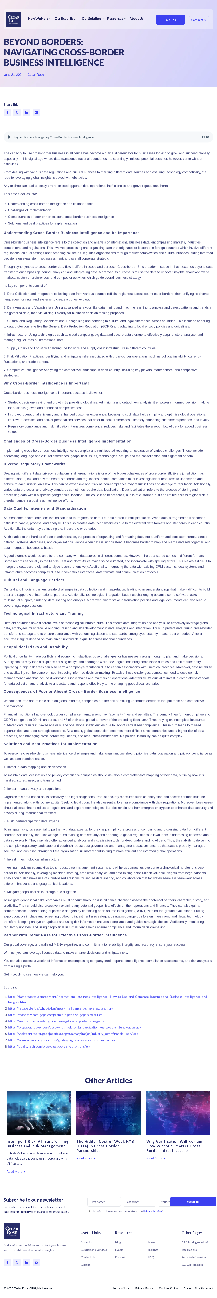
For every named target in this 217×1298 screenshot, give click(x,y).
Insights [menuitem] (153, 1249)
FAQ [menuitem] (151, 1257)
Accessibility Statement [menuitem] (198, 1288)
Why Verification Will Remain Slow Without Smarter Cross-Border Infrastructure (174, 1146)
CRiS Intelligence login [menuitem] (195, 1242)
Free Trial (168, 19)
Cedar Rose (35, 74)
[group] (108, 147)
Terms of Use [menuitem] (121, 1288)
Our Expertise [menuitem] (65, 19)
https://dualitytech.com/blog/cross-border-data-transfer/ (49, 1056)
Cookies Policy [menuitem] (168, 1288)
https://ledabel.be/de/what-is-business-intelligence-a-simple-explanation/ (60, 1019)
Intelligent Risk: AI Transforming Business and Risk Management (38, 1143)
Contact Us (197, 19)
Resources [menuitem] (115, 19)
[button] (9, 147)
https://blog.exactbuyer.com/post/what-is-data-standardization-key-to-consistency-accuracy (74, 1038)
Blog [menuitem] (118, 1242)
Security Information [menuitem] (194, 1257)
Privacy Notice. (152, 1211)
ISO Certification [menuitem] (192, 1264)
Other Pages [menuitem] (192, 1232)
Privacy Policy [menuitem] (144, 1288)
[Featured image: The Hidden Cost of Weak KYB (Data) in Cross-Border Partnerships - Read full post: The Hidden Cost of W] (108, 1113)
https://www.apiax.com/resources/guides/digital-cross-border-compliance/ (61, 1050)
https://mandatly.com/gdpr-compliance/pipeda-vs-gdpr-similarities (55, 1025)
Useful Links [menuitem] (91, 1232)
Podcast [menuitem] (120, 1257)
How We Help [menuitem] (38, 19)
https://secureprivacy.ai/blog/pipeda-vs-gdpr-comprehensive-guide (56, 1031)
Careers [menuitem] (86, 1264)
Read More (16, 1171)
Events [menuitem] (119, 1249)
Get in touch (13, 984)
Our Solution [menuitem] (91, 19)
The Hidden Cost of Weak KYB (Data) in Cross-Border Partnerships (105, 1146)
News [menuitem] (152, 1242)
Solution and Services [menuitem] (94, 1249)
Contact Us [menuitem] (88, 1257)
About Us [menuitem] (137, 19)
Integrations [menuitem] (189, 1249)
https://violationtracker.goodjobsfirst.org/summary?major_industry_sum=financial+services (73, 1044)
